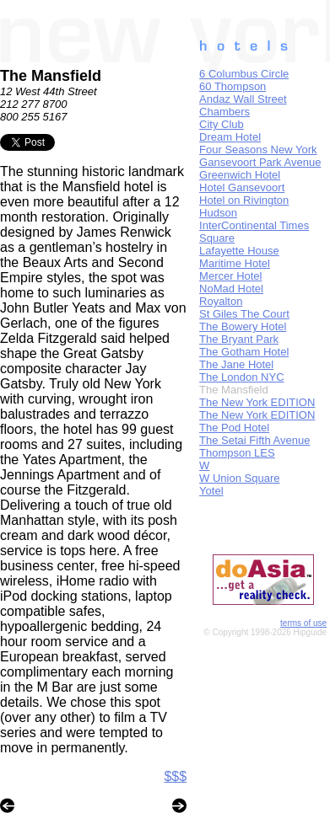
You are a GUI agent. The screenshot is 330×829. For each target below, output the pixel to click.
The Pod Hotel (234, 427)
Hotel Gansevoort (241, 187)
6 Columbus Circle (244, 73)
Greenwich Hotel (239, 174)
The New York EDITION (257, 402)
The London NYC (241, 377)
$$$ (175, 776)
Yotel (211, 490)
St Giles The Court (244, 314)
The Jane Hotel (236, 364)
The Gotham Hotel (244, 351)
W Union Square (239, 478)
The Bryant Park (239, 339)
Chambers (224, 111)
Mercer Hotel (230, 276)
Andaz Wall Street (243, 99)
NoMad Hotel (231, 288)
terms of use (303, 623)
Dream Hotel (230, 137)
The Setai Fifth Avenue (254, 440)
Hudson (218, 212)
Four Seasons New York (257, 149)
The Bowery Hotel (242, 326)
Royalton (220, 301)
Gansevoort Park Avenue (260, 162)
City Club (221, 124)
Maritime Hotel (234, 263)
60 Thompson (232, 86)
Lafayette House (239, 250)
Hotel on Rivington (244, 200)
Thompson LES (237, 453)
